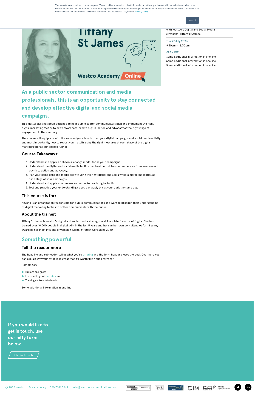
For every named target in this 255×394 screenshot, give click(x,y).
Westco (20, 387)
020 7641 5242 (59, 387)
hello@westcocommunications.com (94, 387)
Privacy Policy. (142, 11)
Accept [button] (192, 20)
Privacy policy (37, 387)
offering (88, 254)
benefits (51, 276)
